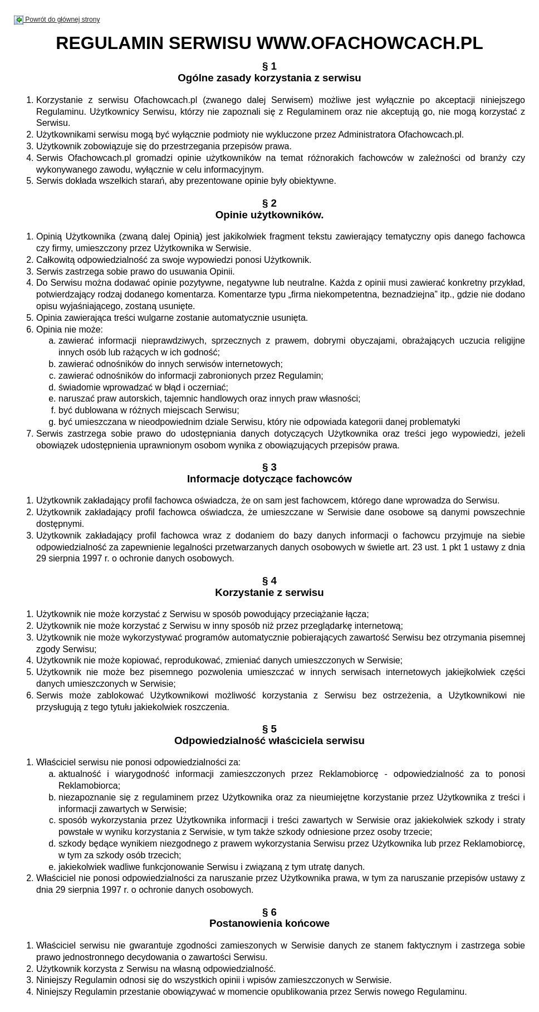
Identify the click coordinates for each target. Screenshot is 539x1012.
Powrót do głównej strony (57, 19)
